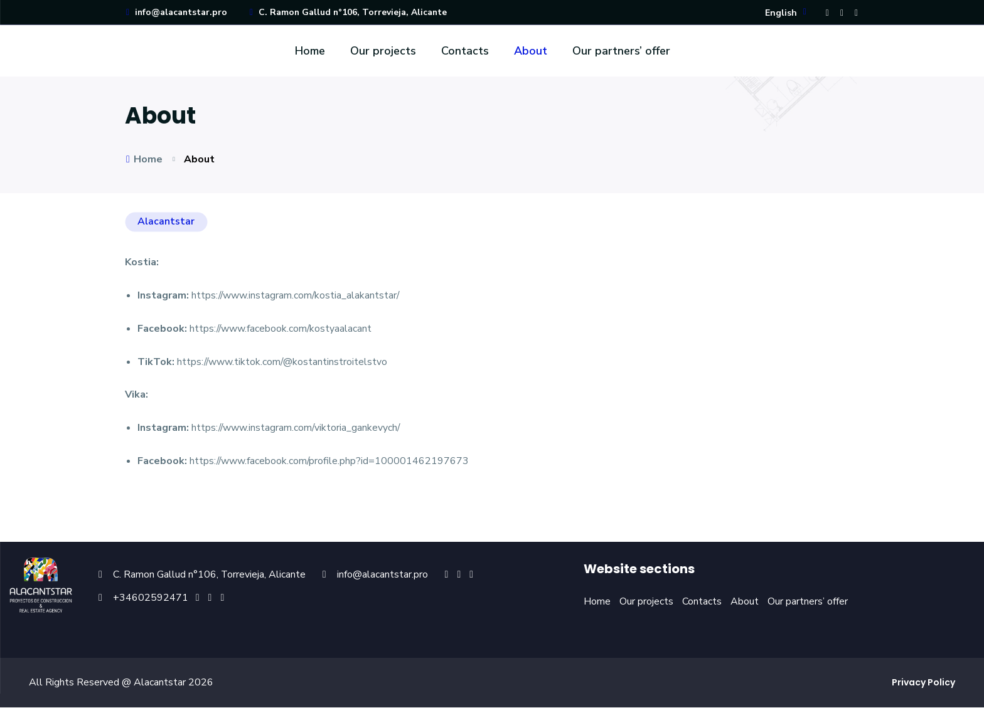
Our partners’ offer (621, 51)
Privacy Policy (923, 683)
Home (310, 51)
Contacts (465, 51)
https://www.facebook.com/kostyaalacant (281, 329)
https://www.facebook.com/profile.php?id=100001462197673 (330, 462)
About (530, 51)
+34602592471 (150, 598)
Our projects (383, 51)
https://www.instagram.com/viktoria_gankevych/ (296, 429)
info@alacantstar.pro (176, 13)
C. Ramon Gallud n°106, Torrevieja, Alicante (350, 13)
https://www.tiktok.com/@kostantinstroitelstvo (283, 362)
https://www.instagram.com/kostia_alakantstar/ (296, 297)
